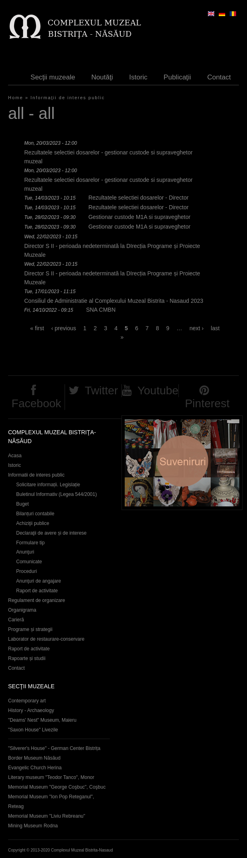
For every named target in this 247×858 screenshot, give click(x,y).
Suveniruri (182, 462)
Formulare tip (30, 543)
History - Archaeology (31, 710)
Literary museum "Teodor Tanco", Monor (51, 777)
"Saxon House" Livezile (33, 730)
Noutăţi (102, 77)
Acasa (14, 455)
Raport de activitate (37, 591)
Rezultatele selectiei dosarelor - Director (138, 197)
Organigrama (22, 610)
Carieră (16, 620)
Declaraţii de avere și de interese (51, 533)
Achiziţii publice (32, 523)
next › (196, 328)
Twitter (101, 390)
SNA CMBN (100, 309)
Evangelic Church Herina (35, 768)
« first (37, 328)
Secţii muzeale (53, 77)
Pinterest (207, 403)
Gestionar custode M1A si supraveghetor (139, 217)
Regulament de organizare (36, 600)
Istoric (138, 77)
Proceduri (26, 571)
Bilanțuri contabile (35, 513)
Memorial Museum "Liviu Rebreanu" (46, 816)
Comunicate (29, 561)
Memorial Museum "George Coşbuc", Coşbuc (57, 787)
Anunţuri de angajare (38, 581)
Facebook (36, 403)
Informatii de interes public (36, 475)
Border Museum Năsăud (34, 758)
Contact (219, 77)
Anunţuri (25, 552)
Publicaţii (177, 77)
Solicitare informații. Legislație (48, 484)
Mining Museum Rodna (33, 826)
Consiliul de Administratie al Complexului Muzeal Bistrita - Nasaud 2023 (113, 301)
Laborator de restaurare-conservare (46, 639)
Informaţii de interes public (68, 97)
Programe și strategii (30, 629)
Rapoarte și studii (27, 658)
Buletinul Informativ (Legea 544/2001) (56, 494)
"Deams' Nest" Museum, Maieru (42, 720)
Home (15, 97)
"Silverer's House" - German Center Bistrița (54, 748)
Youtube (157, 390)
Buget (22, 504)
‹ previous (63, 328)
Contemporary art (27, 701)
